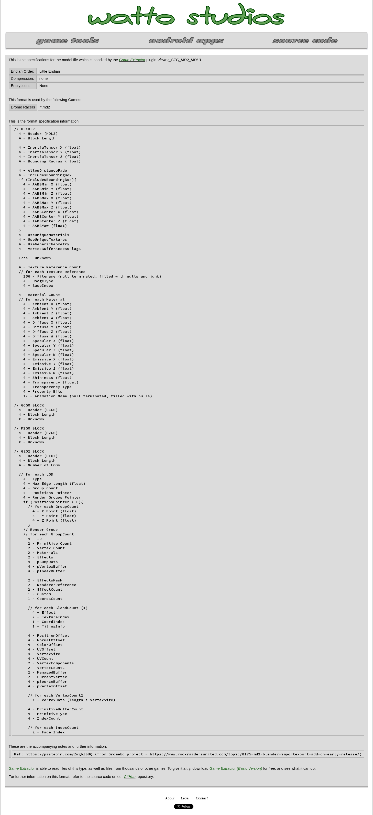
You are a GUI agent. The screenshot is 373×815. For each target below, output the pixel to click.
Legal (185, 798)
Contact (202, 798)
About (169, 798)
